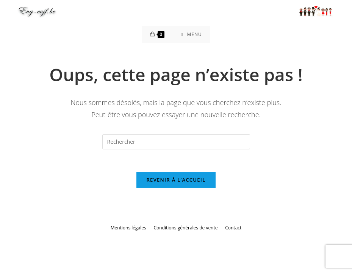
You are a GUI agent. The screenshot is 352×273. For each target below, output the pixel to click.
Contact (233, 227)
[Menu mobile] (191, 34)
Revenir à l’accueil (175, 179)
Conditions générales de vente (185, 227)
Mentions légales (128, 227)
